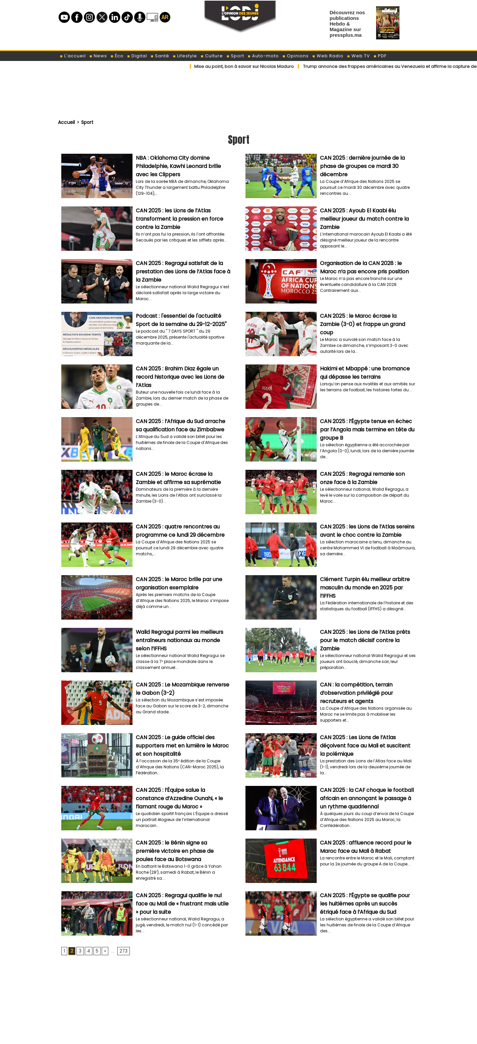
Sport (235, 56)
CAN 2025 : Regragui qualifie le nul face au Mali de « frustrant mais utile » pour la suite (183, 902)
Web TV (358, 56)
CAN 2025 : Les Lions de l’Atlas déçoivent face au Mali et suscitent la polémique (366, 744)
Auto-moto (263, 56)
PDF (380, 56)
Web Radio (328, 56)
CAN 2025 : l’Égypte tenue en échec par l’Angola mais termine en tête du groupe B (365, 428)
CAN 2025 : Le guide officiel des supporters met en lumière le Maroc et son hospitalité (183, 744)
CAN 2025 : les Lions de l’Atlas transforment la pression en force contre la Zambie (177, 217)
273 (122, 951)
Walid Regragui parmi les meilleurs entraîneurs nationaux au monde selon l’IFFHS (184, 639)
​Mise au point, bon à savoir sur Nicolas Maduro (244, 66)
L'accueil (73, 56)
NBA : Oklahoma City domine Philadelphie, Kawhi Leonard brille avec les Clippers (182, 165)
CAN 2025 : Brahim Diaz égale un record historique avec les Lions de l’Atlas (178, 375)
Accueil (66, 122)
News (98, 56)
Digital (137, 56)
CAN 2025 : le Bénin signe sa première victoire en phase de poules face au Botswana (182, 850)
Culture (211, 56)
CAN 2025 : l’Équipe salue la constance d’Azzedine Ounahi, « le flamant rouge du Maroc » (183, 797)
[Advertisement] (238, 980)
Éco (117, 56)
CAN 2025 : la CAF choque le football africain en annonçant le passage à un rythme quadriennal (367, 797)
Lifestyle (185, 56)
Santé (159, 56)
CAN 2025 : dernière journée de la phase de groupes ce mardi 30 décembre (360, 165)
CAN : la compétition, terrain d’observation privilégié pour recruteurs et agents (355, 692)
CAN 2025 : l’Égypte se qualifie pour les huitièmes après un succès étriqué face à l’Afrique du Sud (367, 902)
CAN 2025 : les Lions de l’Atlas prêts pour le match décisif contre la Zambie (363, 639)
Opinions (295, 56)
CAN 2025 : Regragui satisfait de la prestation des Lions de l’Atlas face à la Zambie (181, 270)
